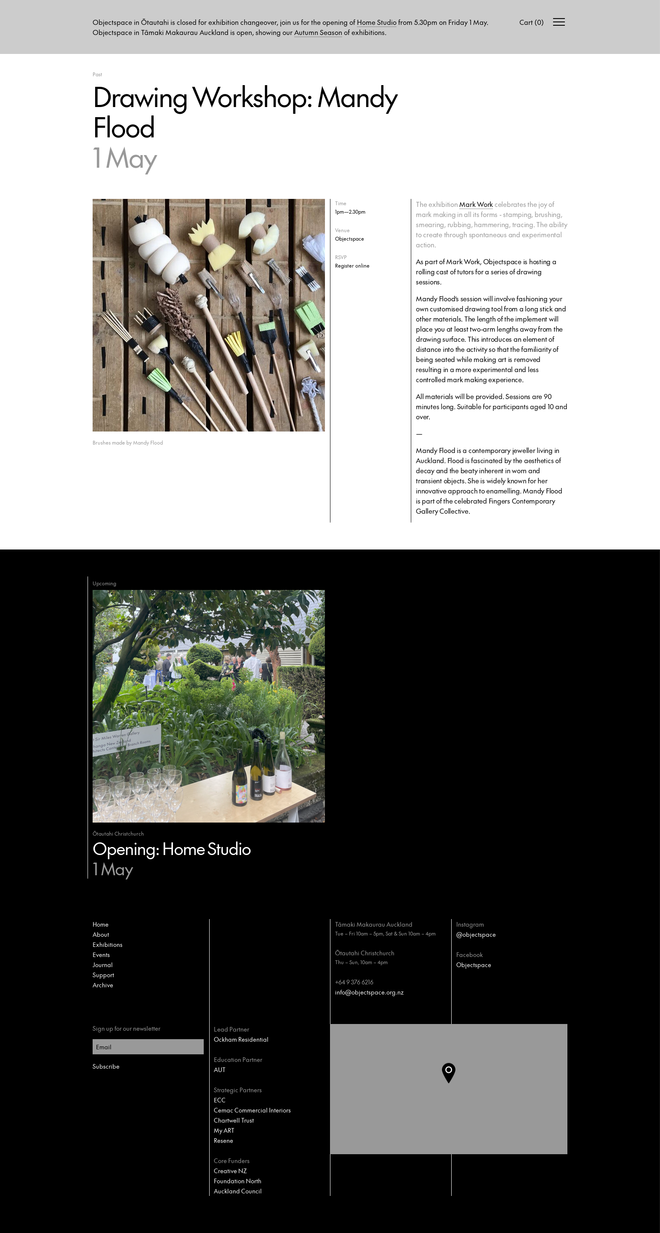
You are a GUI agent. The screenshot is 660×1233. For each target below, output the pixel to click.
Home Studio (377, 22)
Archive (103, 985)
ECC (220, 1100)
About (101, 934)
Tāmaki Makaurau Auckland (373, 924)
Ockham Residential (241, 1039)
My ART (224, 1130)
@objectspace (476, 934)
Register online (352, 265)
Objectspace (473, 964)
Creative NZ (230, 1170)
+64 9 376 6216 (354, 982)
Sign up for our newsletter (126, 1028)
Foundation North (237, 1181)
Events (101, 954)
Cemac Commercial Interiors (252, 1110)
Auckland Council (238, 1191)
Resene (223, 1140)
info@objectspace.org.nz (369, 992)
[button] (455, 1089)
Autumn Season (318, 32)
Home (101, 924)
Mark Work (476, 204)
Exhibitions (107, 944)
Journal (103, 964)
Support (103, 974)
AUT (220, 1069)
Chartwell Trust (234, 1120)
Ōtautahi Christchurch (364, 953)
